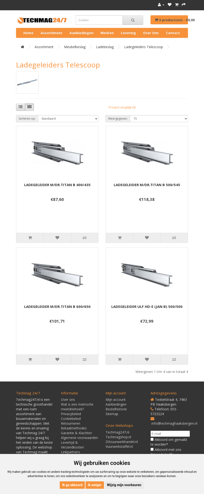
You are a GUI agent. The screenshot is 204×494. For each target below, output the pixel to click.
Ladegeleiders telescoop (143, 47)
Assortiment (51, 33)
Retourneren (70, 423)
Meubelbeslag (75, 47)
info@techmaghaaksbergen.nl (174, 423)
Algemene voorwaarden (79, 437)
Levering (128, 33)
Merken (107, 33)
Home (28, 33)
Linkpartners (70, 452)
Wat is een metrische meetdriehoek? (77, 406)
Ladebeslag (105, 47)
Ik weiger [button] (95, 485)
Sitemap (112, 414)
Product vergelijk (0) (122, 107)
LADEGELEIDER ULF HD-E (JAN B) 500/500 (147, 306)
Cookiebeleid (71, 418)
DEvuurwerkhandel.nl (122, 441)
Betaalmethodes (74, 428)
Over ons (151, 33)
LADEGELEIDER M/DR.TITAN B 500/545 (147, 184)
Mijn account (116, 399)
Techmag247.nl (117, 432)
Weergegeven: (118, 119)
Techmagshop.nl (118, 437)
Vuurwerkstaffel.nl (119, 446)
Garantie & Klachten (76, 433)
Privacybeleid (71, 414)
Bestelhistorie (116, 409)
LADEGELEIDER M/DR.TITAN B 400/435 (57, 184)
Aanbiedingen (81, 33)
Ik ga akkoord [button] (72, 485)
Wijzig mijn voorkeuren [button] (124, 485)
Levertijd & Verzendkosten (72, 444)
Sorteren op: (27, 119)
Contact (173, 33)
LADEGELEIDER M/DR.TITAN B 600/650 (57, 306)
